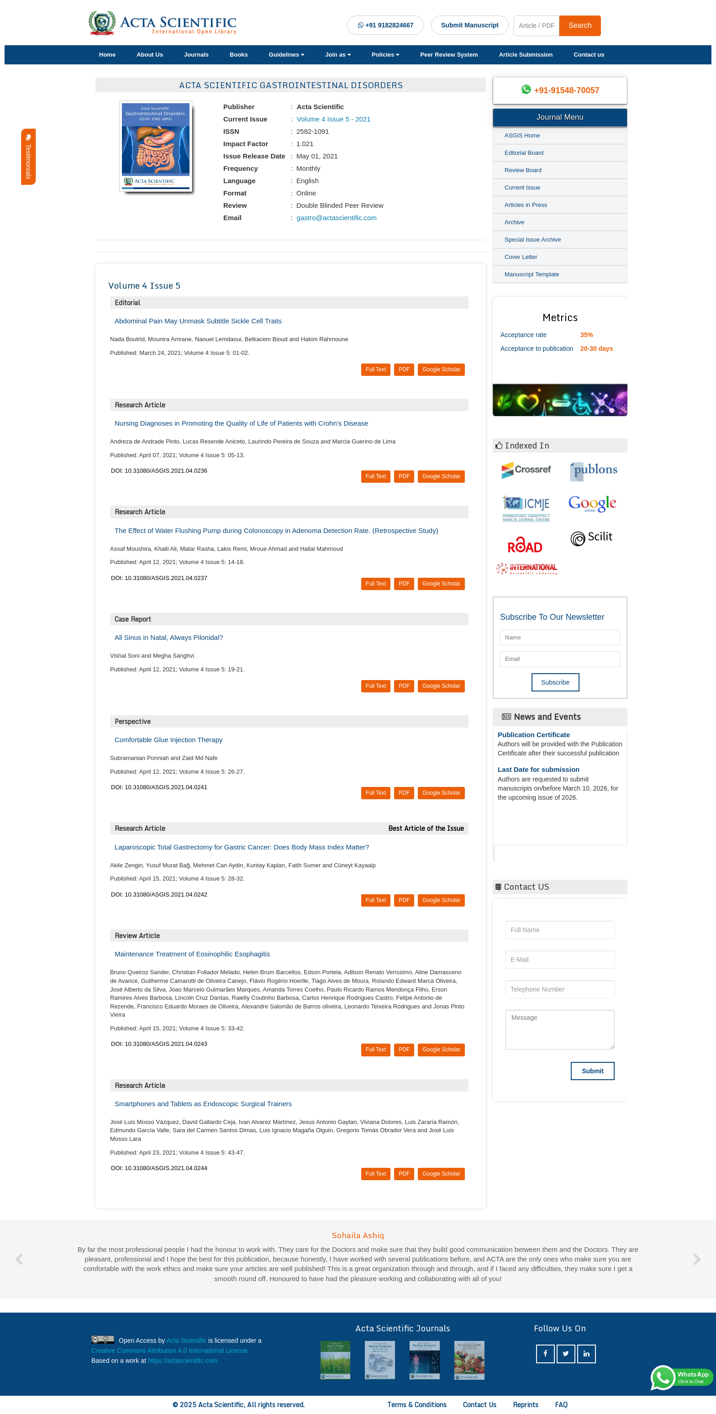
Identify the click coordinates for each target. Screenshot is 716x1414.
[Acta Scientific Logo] (166, 23)
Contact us (589, 54)
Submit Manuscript (470, 25)
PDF (404, 369)
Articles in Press (526, 204)
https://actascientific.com (183, 1360)
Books (239, 54)
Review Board (523, 170)
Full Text (376, 369)
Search (580, 25)
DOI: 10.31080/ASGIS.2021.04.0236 (159, 470)
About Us (150, 54)
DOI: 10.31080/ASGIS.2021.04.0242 (159, 894)
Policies (385, 54)
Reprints (525, 1404)
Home (107, 54)
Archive (514, 222)
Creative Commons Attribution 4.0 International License (169, 1350)
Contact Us (479, 1404)
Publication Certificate (534, 740)
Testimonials (28, 156)
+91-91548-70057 (567, 90)
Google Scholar (441, 369)
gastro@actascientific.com (336, 218)
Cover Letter (521, 256)
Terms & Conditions (417, 1404)
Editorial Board (524, 152)
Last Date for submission (538, 775)
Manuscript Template (532, 274)
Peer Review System (449, 54)
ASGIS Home (522, 135)
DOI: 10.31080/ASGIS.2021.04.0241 (159, 787)
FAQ (561, 1404)
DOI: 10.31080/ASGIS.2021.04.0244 (159, 1168)
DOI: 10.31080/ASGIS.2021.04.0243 (159, 1043)
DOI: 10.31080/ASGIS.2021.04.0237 (159, 578)
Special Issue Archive (533, 239)
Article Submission (526, 54)
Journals (196, 54)
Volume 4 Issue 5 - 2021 (333, 119)
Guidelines (286, 54)
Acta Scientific (529, 850)
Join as (338, 54)
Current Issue (522, 187)
